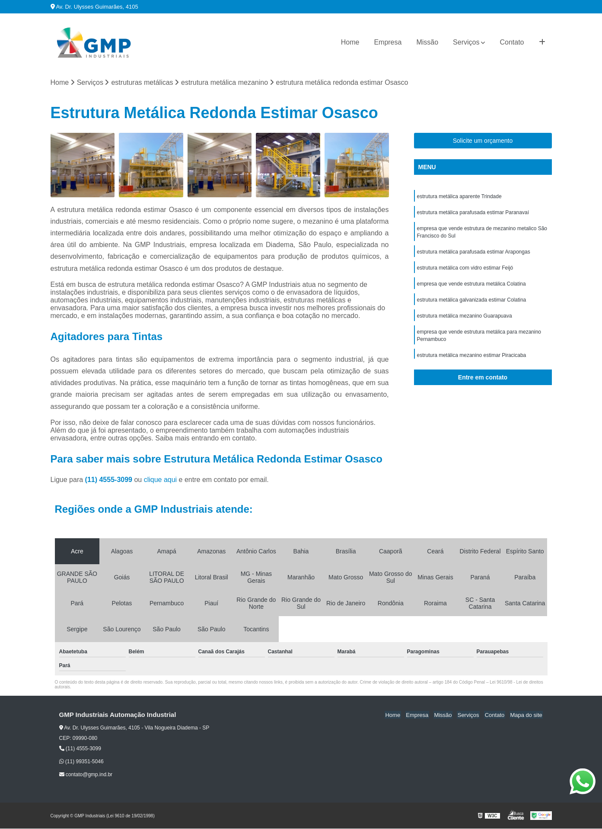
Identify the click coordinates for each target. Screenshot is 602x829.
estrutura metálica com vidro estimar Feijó (465, 270)
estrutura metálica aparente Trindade (459, 197)
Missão (427, 42)
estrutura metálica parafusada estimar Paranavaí (473, 213)
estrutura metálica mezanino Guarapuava (464, 320)
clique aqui (160, 480)
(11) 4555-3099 (109, 480)
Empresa (387, 42)
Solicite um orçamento (483, 141)
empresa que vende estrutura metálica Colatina (471, 287)
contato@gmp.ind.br (86, 775)
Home (350, 42)
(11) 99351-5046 (81, 762)
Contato (512, 42)
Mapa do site (527, 715)
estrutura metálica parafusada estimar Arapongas (473, 254)
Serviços (466, 42)
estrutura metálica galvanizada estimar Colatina (471, 303)
